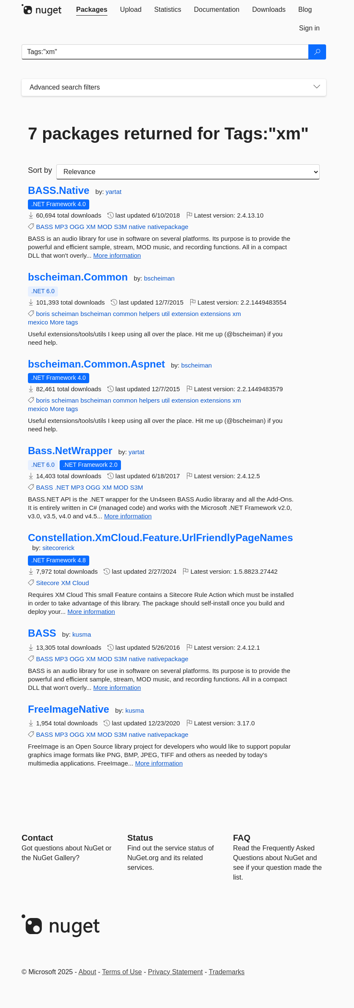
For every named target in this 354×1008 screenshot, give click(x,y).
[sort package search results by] (188, 172)
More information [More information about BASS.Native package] (117, 255)
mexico (38, 322)
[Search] (317, 52)
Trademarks (227, 971)
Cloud (80, 582)
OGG (76, 226)
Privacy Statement (175, 971)
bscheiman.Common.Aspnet (96, 364)
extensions (215, 313)
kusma (81, 634)
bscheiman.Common (78, 277)
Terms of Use (122, 971)
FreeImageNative (68, 709)
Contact (37, 837)
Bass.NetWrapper (70, 450)
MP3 (61, 226)
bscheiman (159, 278)
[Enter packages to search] (165, 52)
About (87, 971)
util (166, 313)
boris (43, 313)
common (125, 313)
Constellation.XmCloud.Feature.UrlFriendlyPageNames (160, 537)
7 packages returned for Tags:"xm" (168, 133)
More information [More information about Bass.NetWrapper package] (128, 516)
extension (184, 313)
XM (91, 226)
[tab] (92, 9)
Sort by (40, 170)
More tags (64, 322)
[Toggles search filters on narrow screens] (316, 87)
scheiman (65, 313)
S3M (120, 226)
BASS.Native (58, 190)
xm (237, 313)
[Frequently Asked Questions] (241, 837)
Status (140, 837)
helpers (149, 313)
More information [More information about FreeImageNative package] (159, 763)
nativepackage (168, 226)
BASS (44, 226)
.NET (62, 487)
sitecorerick (58, 547)
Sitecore (47, 582)
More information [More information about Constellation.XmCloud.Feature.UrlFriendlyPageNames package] (91, 611)
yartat (114, 191)
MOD (104, 226)
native (137, 226)
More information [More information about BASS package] (117, 687)
